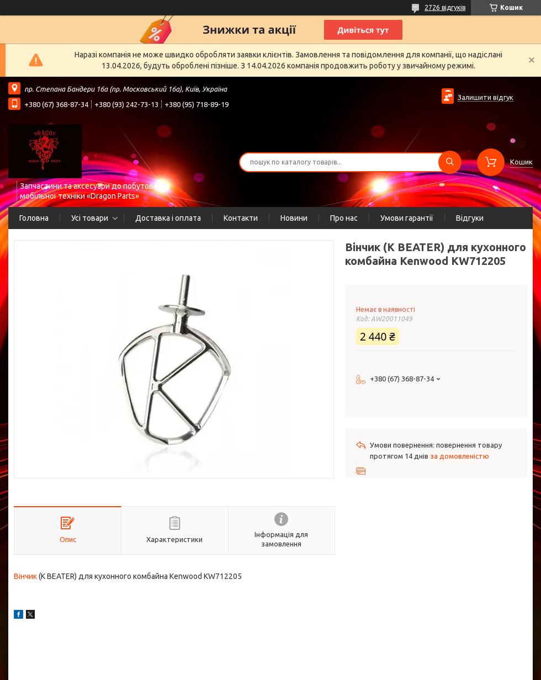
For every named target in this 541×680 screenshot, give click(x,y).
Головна (34, 218)
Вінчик (25, 576)
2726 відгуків (445, 7)
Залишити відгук (485, 97)
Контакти (241, 218)
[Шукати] (450, 162)
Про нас (344, 218)
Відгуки (470, 218)
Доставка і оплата (168, 218)
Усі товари (89, 218)
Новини (293, 218)
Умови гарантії (406, 218)
